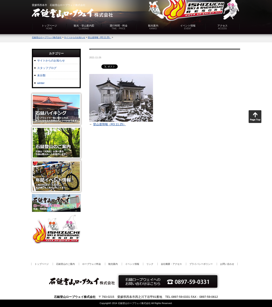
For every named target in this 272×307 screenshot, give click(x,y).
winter (41, 83)
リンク (149, 264)
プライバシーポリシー (201, 264)
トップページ (49, 27)
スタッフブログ (47, 68)
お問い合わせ (227, 264)
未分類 (41, 75)
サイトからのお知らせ (51, 60)
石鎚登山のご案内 (65, 264)
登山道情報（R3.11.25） (109, 124)
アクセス (222, 27)
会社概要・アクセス (171, 264)
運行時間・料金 (119, 27)
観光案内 (153, 27)
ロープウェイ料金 (91, 264)
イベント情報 (188, 27)
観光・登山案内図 (84, 27)
